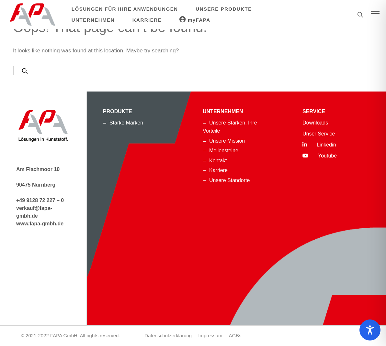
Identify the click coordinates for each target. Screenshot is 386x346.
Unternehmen (93, 20)
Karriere (147, 20)
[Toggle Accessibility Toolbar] (370, 330)
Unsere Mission (227, 141)
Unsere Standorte (229, 180)
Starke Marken (126, 122)
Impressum (210, 335)
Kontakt (218, 160)
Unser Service (318, 133)
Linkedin (319, 144)
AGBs (235, 335)
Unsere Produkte (224, 9)
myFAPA (194, 19)
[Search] (24, 71)
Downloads (315, 122)
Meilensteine (223, 150)
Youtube (319, 155)
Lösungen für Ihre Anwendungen (125, 9)
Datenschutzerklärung (168, 335)
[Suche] (360, 14)
